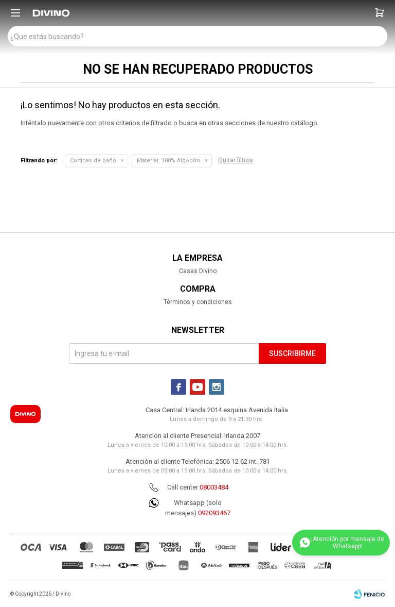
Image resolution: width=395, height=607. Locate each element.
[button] (379, 13)
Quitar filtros (235, 160)
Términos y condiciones (198, 302)
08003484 (214, 487)
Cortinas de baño (93, 160)
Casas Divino (198, 271)
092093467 (214, 513)
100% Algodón (168, 160)
